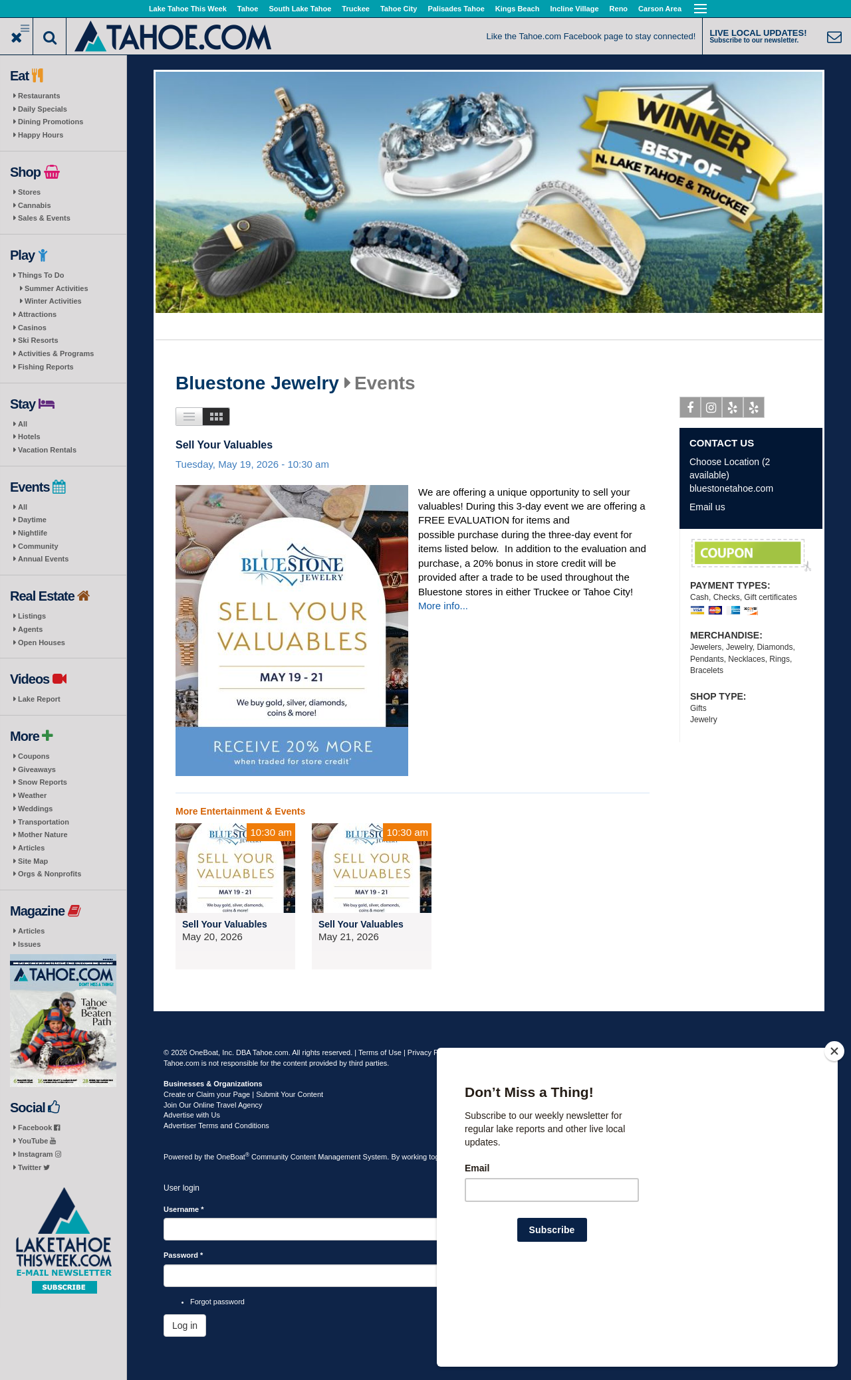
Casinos (32, 328)
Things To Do (41, 275)
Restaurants (39, 96)
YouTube (37, 1141)
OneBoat (233, 1157)
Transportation (43, 822)
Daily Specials (42, 109)
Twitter (34, 1167)
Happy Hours (40, 135)
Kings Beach (517, 9)
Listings (32, 616)
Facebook (39, 1128)
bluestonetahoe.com (731, 488)
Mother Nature (43, 834)
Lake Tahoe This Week (188, 9)
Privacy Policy (430, 1052)
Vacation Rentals (47, 450)
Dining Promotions (50, 122)
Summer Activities (56, 288)
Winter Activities (53, 301)
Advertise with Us (192, 1115)
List (189, 416)
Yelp (733, 410)
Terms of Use (380, 1052)
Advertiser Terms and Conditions (216, 1126)
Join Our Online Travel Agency (213, 1105)
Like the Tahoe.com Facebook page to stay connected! (591, 36)
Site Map (33, 861)
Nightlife (32, 533)
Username (184, 1209)
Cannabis (34, 205)
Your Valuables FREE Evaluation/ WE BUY (751, 555)
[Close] (834, 1137)
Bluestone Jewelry (257, 383)
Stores (29, 192)
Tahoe (248, 9)
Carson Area (659, 9)
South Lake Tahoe (300, 9)
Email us (707, 507)
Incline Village (574, 9)
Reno (619, 9)
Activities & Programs (56, 353)
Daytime (32, 520)
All (22, 424)
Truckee (356, 9)
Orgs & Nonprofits (49, 874)
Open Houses (41, 642)
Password (183, 1255)
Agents (30, 629)
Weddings (35, 809)
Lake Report (39, 699)
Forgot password (217, 1302)
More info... (443, 605)
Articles (31, 848)
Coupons (34, 756)
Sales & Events (44, 218)
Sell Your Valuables (224, 444)
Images (216, 416)
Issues (29, 944)
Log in (184, 1325)
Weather (32, 795)
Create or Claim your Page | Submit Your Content (243, 1094)
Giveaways (37, 769)
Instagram (39, 1154)
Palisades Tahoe (455, 9)
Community (38, 546)
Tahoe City (398, 9)
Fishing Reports (46, 367)
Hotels (29, 437)
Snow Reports (42, 782)
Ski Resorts (38, 340)
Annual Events (43, 559)
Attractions (37, 314)
